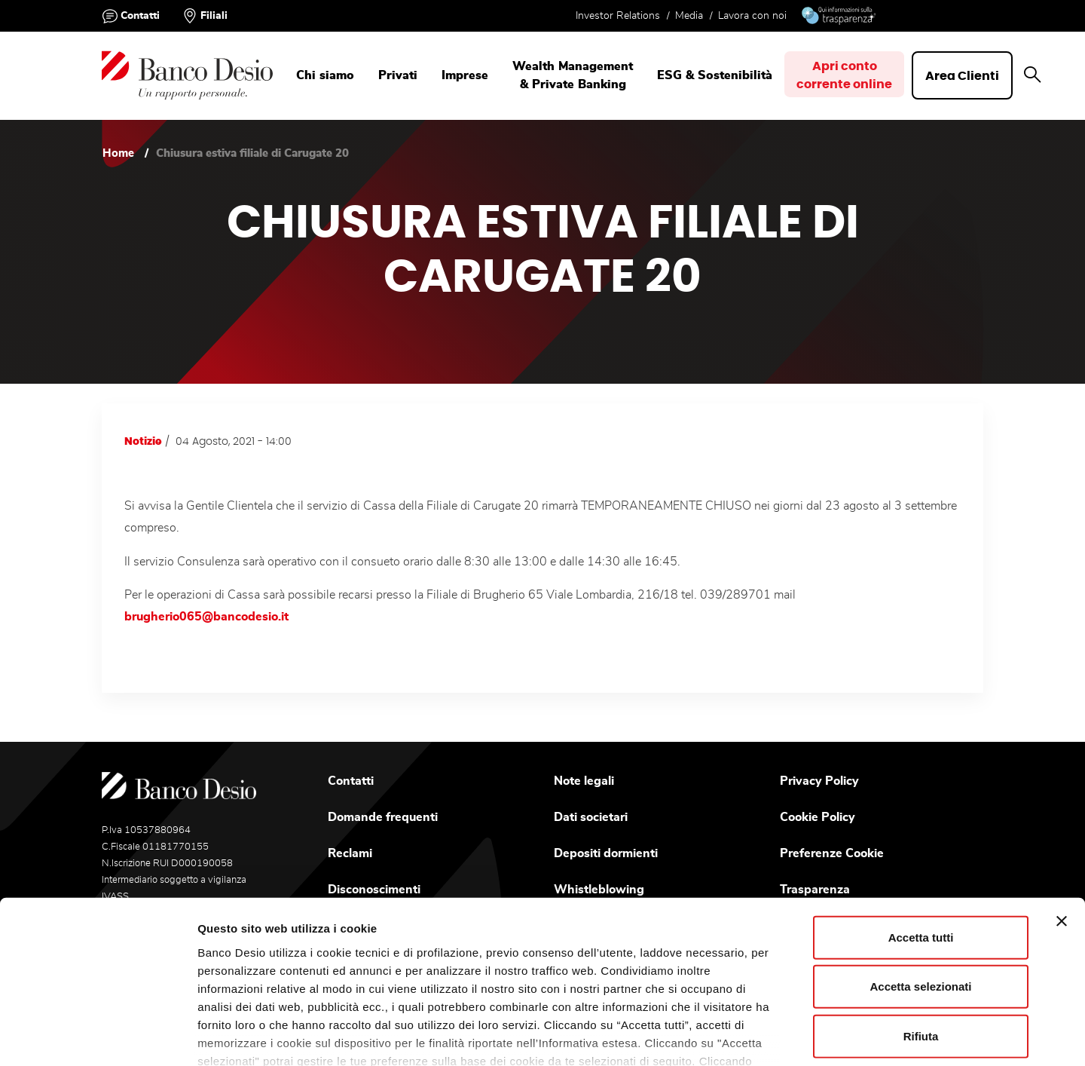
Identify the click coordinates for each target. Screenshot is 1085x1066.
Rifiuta (921, 934)
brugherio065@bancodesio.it (206, 617)
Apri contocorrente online (846, 76)
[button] (1035, 75)
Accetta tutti (921, 835)
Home (118, 153)
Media (689, 16)
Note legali (584, 781)
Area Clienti (965, 76)
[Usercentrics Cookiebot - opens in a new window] (98, 1036)
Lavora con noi (752, 16)
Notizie (143, 442)
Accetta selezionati (920, 884)
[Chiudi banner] (1061, 819)
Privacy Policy (819, 781)
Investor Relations (618, 16)
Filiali (214, 16)
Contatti (140, 16)
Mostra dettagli (769, 1036)
